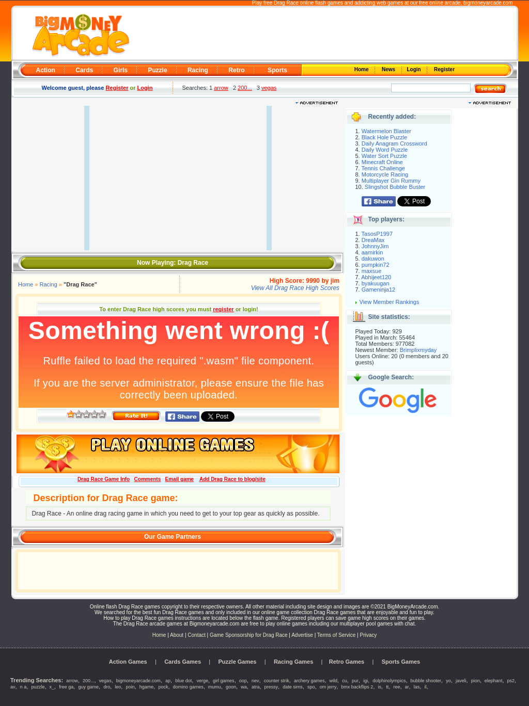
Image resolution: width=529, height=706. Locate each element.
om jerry (328, 686)
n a (23, 686)
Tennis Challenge (383, 168)
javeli (461, 680)
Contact (196, 635)
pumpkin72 (376, 265)
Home (362, 69)
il (425, 686)
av (12, 686)
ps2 (511, 680)
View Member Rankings (389, 302)
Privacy (368, 635)
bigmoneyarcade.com (488, 3)
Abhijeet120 (376, 277)
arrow (221, 88)
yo (448, 680)
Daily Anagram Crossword (394, 143)
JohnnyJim (375, 246)
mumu (214, 686)
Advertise (302, 635)
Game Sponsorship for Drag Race (249, 635)
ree (396, 686)
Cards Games (182, 662)
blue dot (183, 680)
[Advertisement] (322, 34)
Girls (121, 70)
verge (202, 680)
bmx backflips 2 (357, 686)
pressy (271, 686)
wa (244, 686)
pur (355, 680)
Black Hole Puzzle (385, 137)
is (380, 686)
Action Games (128, 662)
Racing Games (293, 662)
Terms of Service (337, 635)
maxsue (372, 271)
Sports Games (401, 662)
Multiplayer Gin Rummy (391, 181)
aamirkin (372, 252)
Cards (84, 70)
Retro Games (346, 662)
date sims (293, 686)
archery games (309, 680)
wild (334, 680)
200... (245, 88)
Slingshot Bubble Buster (395, 187)
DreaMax (373, 240)
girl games (224, 680)
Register (443, 69)
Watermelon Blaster (386, 131)
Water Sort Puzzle (384, 156)
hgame (146, 686)
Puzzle (157, 70)
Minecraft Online (382, 162)
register (223, 309)
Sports (277, 70)
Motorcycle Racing (385, 174)
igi (365, 680)
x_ (52, 686)
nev (255, 680)
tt (387, 686)
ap (167, 680)
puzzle (37, 686)
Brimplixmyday (418, 350)
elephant (494, 680)
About (176, 635)
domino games (188, 686)
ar (407, 686)
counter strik (276, 680)
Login (415, 69)
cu (344, 680)
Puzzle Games (238, 662)
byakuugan (376, 283)
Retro (236, 70)
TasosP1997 (377, 234)
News (389, 69)
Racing (198, 70)
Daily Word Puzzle (385, 150)
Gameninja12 (378, 289)
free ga (66, 686)
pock (163, 686)
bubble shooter (426, 680)
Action (45, 70)
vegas (268, 88)
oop (243, 680)
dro (106, 686)
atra (256, 686)
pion (475, 680)
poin (130, 686)
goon (231, 686)
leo (118, 686)
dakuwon (373, 258)
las (417, 686)
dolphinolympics (389, 680)
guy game (88, 686)
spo (311, 686)
